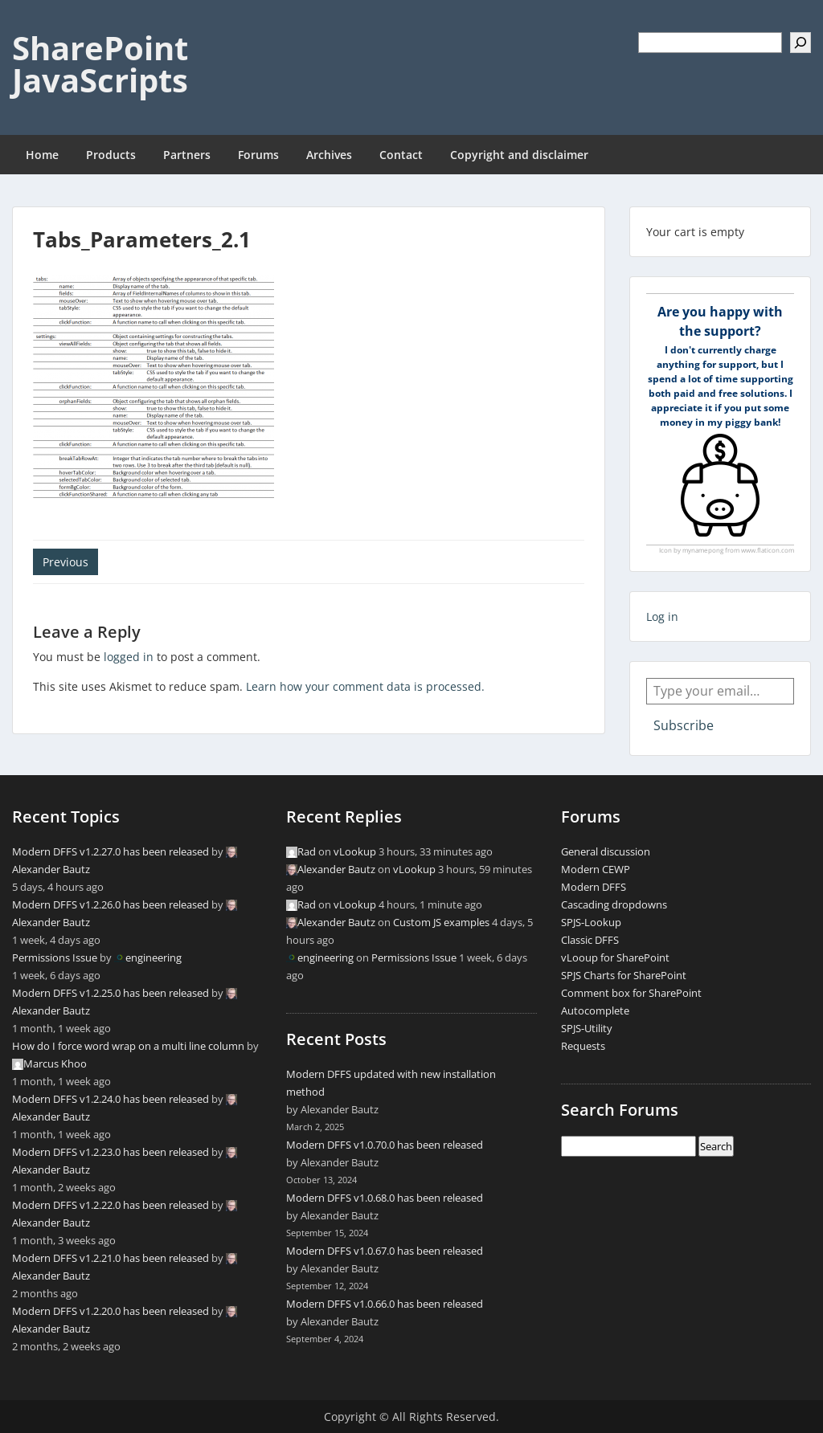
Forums (258, 154)
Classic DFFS (590, 940)
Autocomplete (595, 1010)
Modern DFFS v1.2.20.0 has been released (110, 1311)
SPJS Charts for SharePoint (623, 975)
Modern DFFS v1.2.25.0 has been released (110, 993)
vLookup (355, 851)
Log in (662, 616)
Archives (329, 154)
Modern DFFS (593, 887)
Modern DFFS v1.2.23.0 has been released (110, 1152)
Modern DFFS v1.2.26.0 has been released (110, 904)
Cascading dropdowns (614, 904)
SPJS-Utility (586, 1028)
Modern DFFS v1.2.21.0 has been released (110, 1258)
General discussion (605, 851)
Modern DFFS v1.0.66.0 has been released (384, 1303)
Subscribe (683, 725)
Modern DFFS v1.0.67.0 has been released (384, 1250)
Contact (401, 154)
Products (111, 154)
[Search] (800, 42)
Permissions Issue (54, 957)
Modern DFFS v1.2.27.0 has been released (110, 851)
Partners (187, 154)
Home (42, 154)
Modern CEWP (595, 869)
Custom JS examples (441, 922)
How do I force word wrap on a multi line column (128, 1046)
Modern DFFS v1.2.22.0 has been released (110, 1205)
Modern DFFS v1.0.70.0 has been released (384, 1144)
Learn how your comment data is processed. (365, 686)
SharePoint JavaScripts (100, 64)
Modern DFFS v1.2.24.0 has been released (110, 1099)
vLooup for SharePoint (615, 957)
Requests (583, 1046)
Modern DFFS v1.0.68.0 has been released (384, 1197)
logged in (129, 656)
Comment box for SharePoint (631, 993)
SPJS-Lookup (591, 922)
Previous (65, 562)
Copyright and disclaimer (519, 154)
